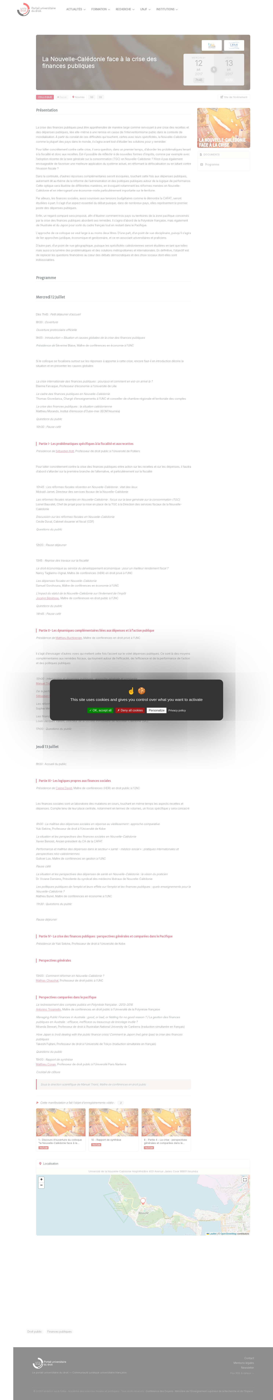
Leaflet (211, 1233)
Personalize (157, 710)
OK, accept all (100, 710)
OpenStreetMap (228, 1233)
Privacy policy (177, 710)
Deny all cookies (130, 710)
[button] (41, 1180)
